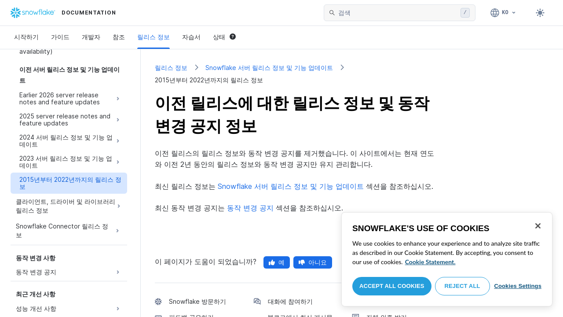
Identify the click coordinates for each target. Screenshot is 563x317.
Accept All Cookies (391, 286)
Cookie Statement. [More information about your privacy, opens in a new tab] (430, 261)
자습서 (191, 37)
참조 (119, 37)
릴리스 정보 (153, 37)
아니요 (313, 262)
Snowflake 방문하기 (197, 301)
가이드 (60, 37)
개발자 (91, 37)
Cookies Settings (517, 286)
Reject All (462, 286)
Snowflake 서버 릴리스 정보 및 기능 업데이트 (269, 67)
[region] (446, 259)
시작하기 (26, 37)
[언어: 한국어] (503, 13)
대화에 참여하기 (290, 301)
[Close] (538, 226)
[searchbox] (397, 13)
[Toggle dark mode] (540, 13)
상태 (224, 37)
